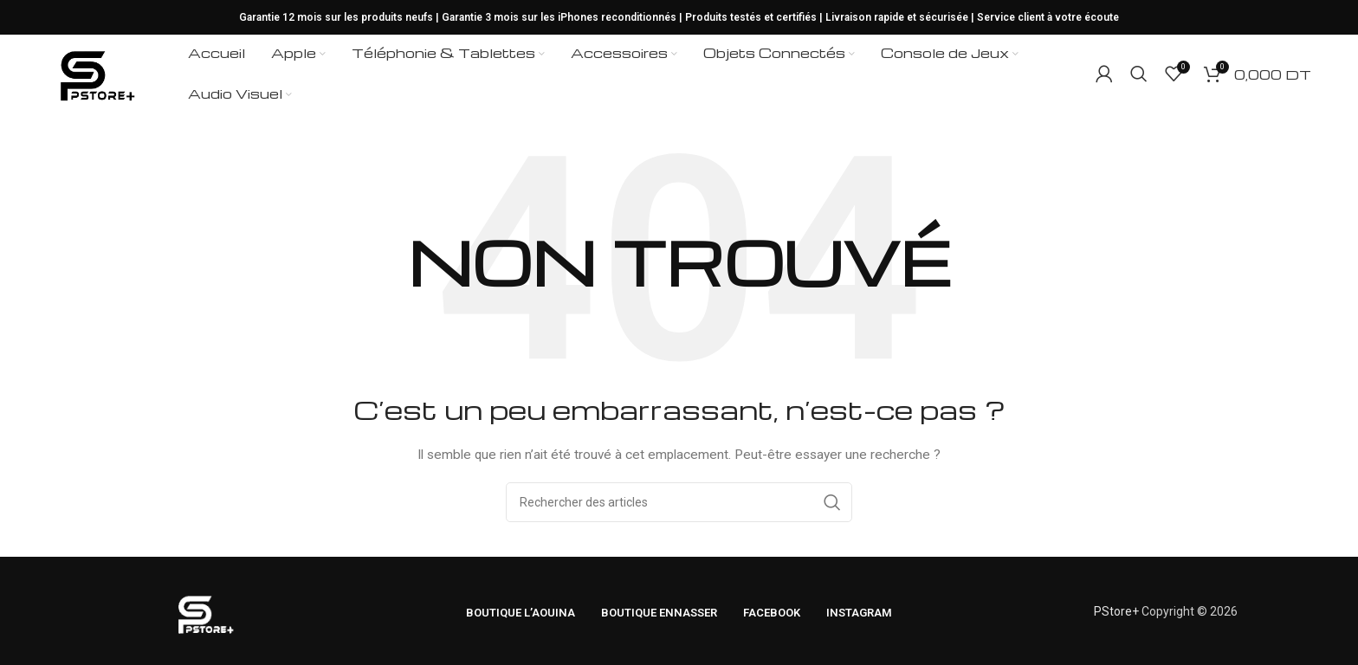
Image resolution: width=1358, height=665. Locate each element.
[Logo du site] (95, 73)
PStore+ (1116, 611)
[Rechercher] (1139, 73)
